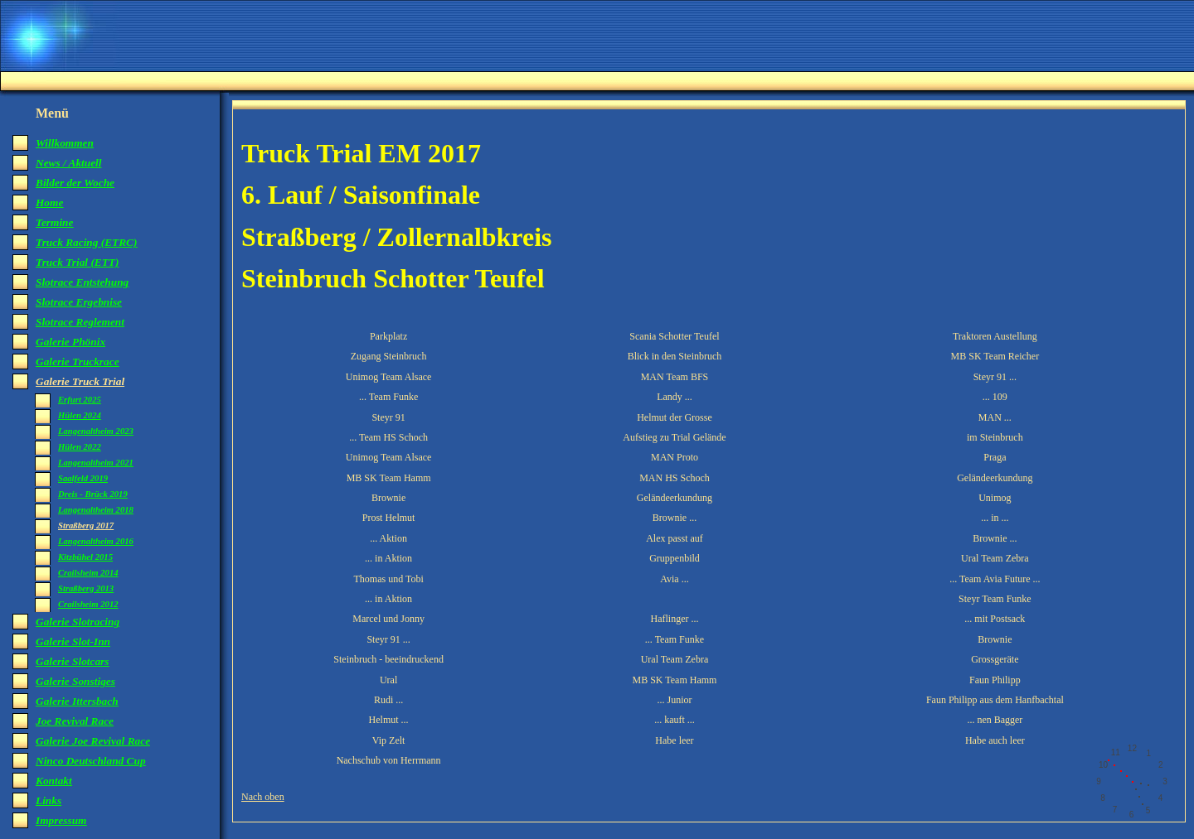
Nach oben (262, 797)
